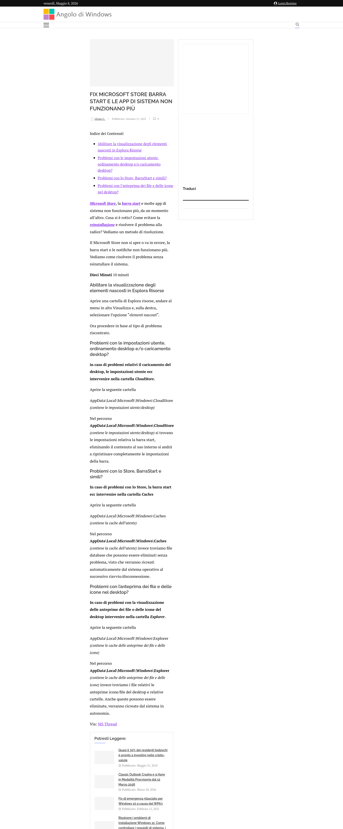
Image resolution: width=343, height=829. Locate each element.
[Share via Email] (112, 646)
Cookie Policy (183, 785)
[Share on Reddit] (98, 646)
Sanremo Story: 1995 (92, 599)
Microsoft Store (62, 217)
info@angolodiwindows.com (179, 763)
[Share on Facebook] (85, 646)
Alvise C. (57, 158)
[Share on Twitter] (89, 646)
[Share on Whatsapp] (103, 646)
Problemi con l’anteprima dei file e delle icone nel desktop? (105, 206)
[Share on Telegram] (107, 646)
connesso (76, 665)
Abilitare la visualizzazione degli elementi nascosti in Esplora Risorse (114, 183)
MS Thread (66, 518)
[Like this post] (80, 646)
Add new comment (66, 655)
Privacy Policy (159, 785)
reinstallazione (114, 224)
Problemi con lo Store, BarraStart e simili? (91, 198)
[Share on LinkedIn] (94, 646)
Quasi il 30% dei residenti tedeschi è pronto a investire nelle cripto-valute (103, 549)
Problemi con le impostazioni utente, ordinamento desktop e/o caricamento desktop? (127, 191)
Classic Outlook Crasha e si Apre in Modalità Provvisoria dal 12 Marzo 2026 (184, 549)
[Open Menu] (46, 25)
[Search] (297, 25)
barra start (90, 217)
